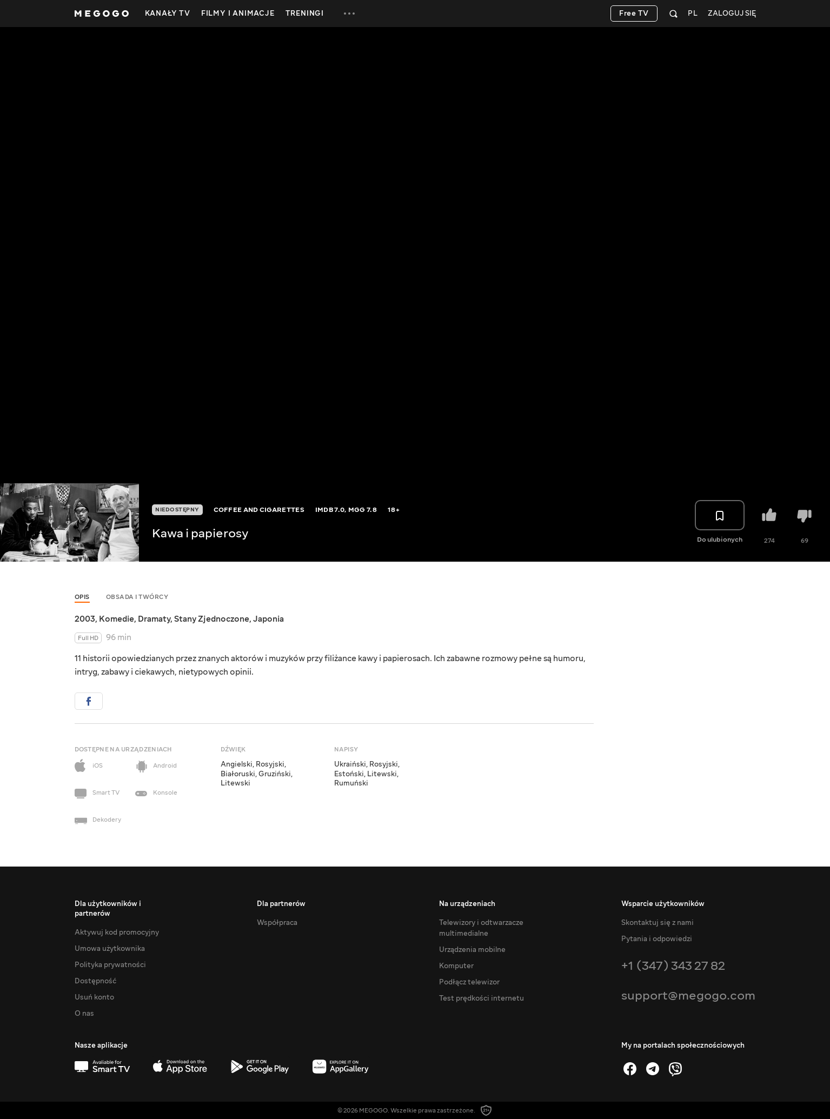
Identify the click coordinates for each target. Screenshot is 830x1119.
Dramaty (154, 619)
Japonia (268, 619)
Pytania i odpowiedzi (656, 939)
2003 (85, 619)
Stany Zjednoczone (211, 619)
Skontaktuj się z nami (657, 923)
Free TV (634, 13)
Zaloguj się (732, 13)
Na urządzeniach (467, 904)
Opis (82, 597)
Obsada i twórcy (137, 597)
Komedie (116, 619)
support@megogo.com (688, 995)
